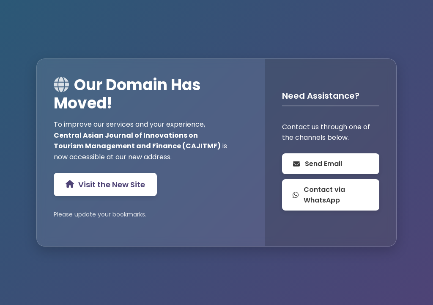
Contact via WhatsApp (318, 195)
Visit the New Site (105, 184)
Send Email (317, 164)
